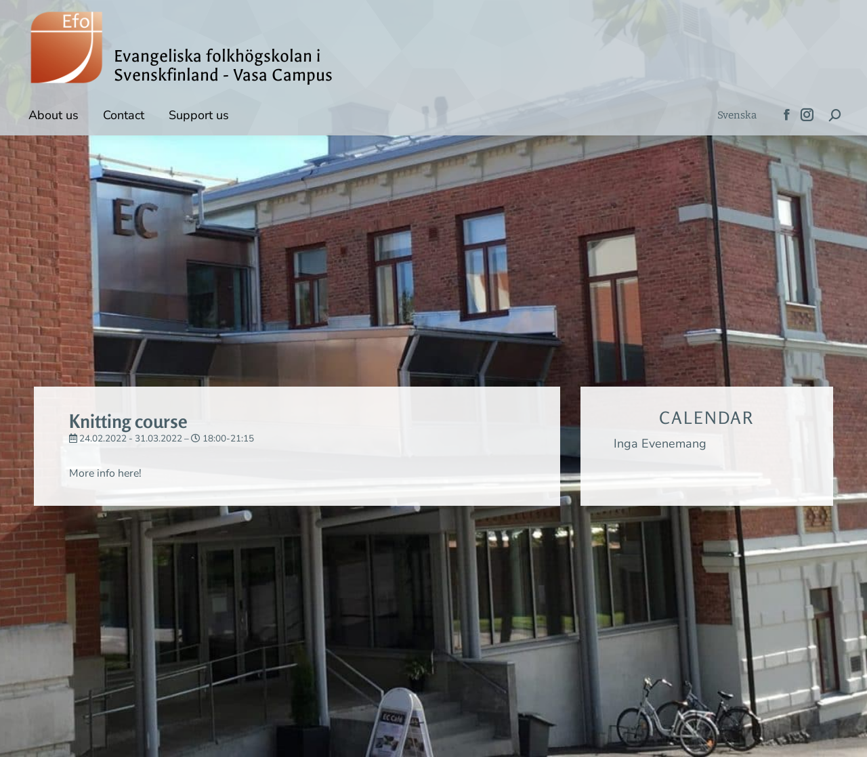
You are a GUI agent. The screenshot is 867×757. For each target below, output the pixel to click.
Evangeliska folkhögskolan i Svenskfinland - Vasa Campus (223, 66)
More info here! (110, 472)
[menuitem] (737, 115)
